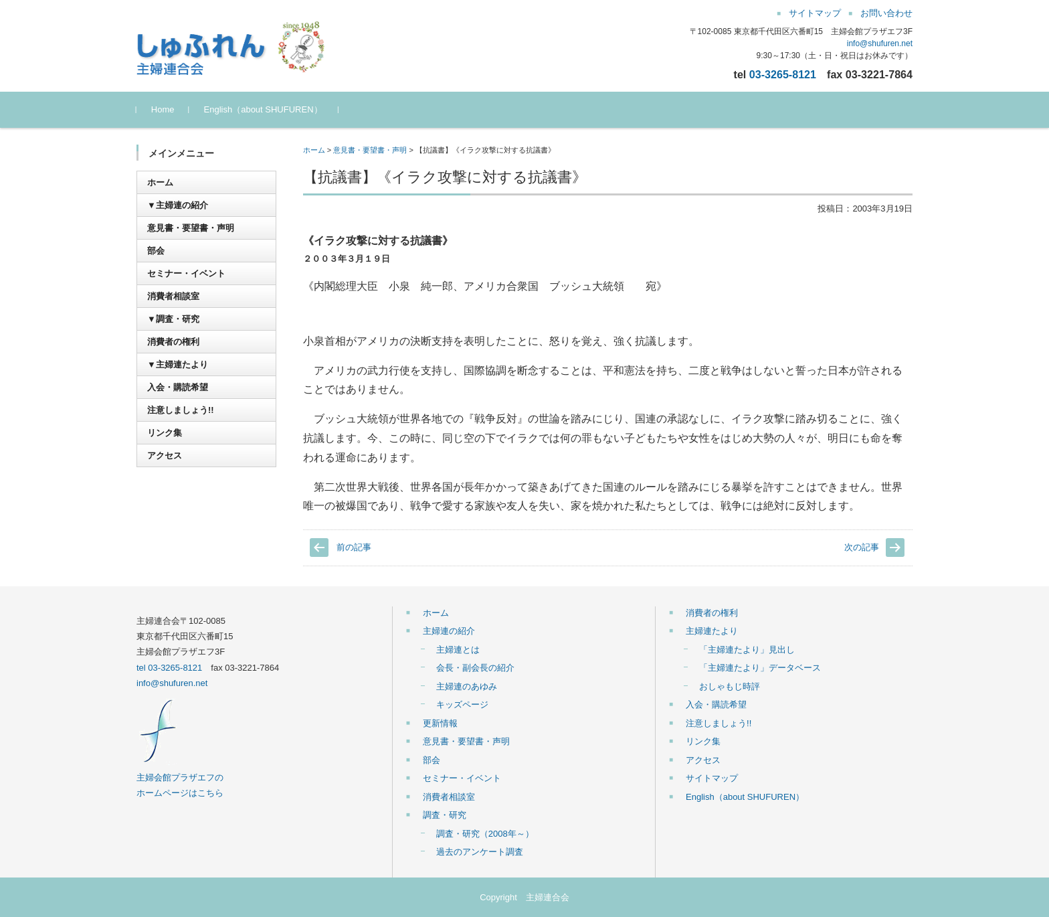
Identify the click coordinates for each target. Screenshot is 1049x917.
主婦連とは (458, 650)
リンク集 (164, 433)
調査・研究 (444, 815)
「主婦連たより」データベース (760, 668)
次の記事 (861, 547)
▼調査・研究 (173, 319)
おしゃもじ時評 (729, 686)
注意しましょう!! (180, 410)
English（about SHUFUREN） (263, 109)
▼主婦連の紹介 (177, 205)
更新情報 (440, 723)
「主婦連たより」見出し (747, 650)
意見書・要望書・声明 (370, 150)
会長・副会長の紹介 (475, 668)
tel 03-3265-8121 (169, 668)
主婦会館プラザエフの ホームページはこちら (179, 778)
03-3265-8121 (782, 74)
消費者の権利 (173, 342)
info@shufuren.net (880, 43)
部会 (156, 251)
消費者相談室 (173, 296)
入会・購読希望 (177, 387)
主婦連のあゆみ (466, 686)
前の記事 (354, 547)
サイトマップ (712, 778)
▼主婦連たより (177, 364)
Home (163, 109)
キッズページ (462, 704)
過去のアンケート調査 (479, 852)
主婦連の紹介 (449, 631)
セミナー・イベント (186, 273)
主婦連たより (712, 631)
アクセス (164, 455)
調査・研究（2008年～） (485, 834)
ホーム (314, 150)
